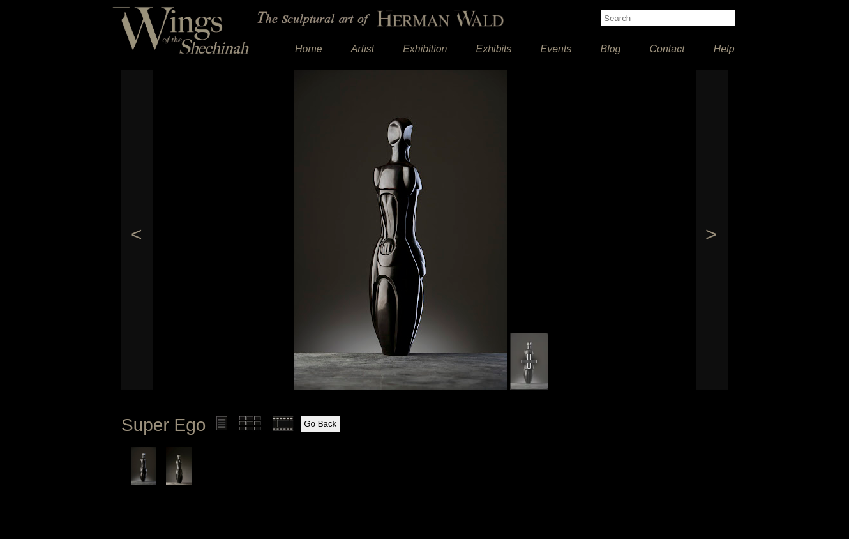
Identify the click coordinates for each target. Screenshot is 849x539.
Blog (610, 48)
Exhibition (425, 48)
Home (308, 48)
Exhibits (494, 48)
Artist (362, 48)
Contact (667, 48)
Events (556, 48)
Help (724, 48)
